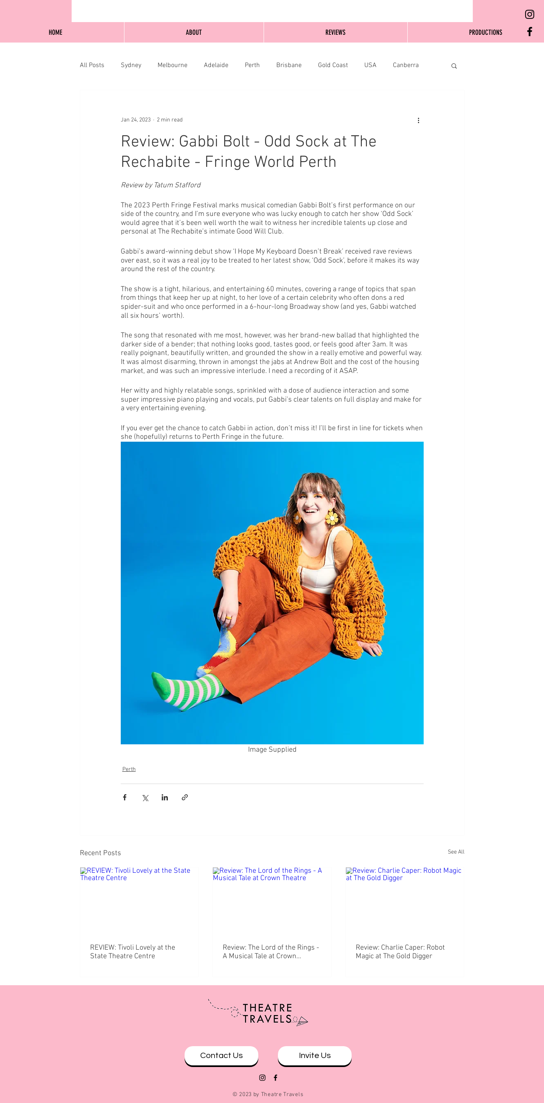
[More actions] (419, 120)
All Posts (92, 65)
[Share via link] (185, 797)
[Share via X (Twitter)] (145, 797)
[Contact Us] (221, 1055)
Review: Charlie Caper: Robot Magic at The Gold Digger (400, 952)
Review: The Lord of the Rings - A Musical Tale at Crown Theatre (271, 952)
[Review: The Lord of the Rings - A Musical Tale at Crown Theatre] (272, 900)
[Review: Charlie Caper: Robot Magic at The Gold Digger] (405, 900)
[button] (454, 65)
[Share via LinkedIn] (165, 797)
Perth (252, 65)
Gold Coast (333, 65)
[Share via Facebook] (125, 797)
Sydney (131, 65)
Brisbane (289, 65)
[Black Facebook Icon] (530, 31)
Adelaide (216, 65)
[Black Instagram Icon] (530, 14)
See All (456, 852)
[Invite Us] (315, 1055)
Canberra (406, 65)
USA (370, 65)
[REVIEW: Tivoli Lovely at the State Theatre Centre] (139, 900)
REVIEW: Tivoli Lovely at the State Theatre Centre (132, 952)
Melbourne (172, 65)
